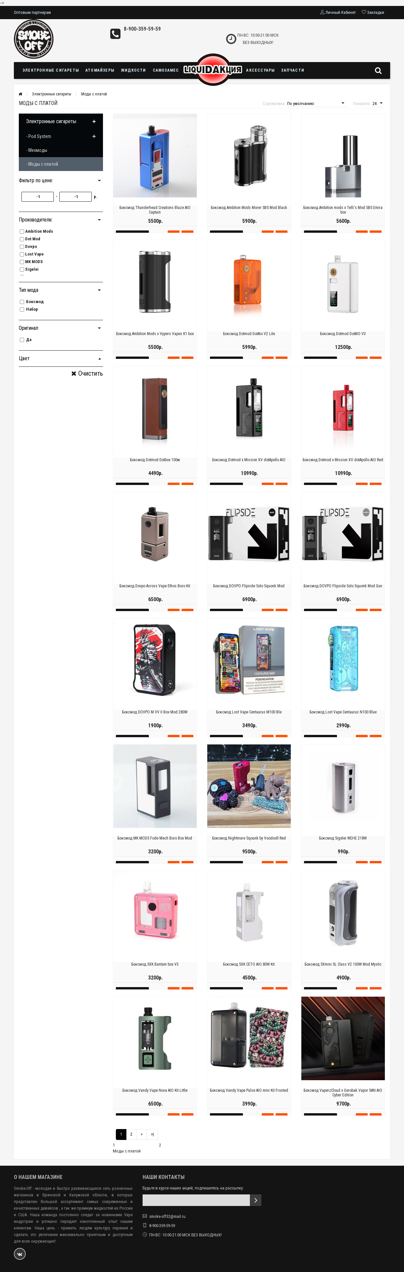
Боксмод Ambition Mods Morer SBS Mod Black (249, 215)
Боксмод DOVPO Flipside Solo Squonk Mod (249, 593)
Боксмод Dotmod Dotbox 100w (155, 467)
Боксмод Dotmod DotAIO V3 (343, 341)
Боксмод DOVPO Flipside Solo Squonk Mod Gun (343, 593)
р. (95, 196)
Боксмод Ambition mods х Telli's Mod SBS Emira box (343, 217)
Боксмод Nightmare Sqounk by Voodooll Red (249, 845)
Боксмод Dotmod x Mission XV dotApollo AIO (249, 467)
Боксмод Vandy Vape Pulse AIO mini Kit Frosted (249, 1097)
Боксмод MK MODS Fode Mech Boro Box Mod (155, 845)
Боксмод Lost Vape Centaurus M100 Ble (249, 719)
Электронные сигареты (50, 70)
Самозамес (166, 70)
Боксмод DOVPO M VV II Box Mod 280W (154, 719)
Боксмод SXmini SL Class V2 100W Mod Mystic (343, 971)
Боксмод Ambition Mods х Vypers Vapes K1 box (155, 341)
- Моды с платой (42, 164)
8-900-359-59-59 (142, 29)
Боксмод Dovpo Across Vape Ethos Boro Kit (154, 593)
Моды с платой (94, 94)
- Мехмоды (36, 150)
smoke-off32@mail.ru (167, 1216)
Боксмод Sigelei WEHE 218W (343, 845)
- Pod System (38, 136)
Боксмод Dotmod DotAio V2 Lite (249, 341)
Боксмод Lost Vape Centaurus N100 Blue (343, 719)
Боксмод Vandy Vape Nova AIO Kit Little (154, 1097)
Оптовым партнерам (32, 12)
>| (152, 1134)
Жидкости (133, 70)
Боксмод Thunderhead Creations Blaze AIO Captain (154, 217)
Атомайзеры (99, 70)
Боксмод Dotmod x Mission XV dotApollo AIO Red (343, 467)
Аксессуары (260, 70)
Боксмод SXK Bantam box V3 (155, 971)
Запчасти (292, 70)
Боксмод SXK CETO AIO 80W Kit (249, 971)
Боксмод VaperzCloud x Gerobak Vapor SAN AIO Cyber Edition (343, 1100)
